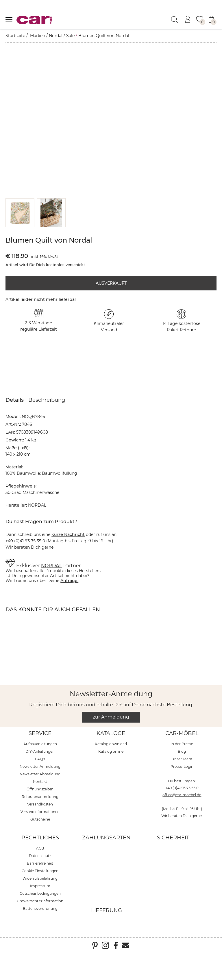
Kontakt (40, 781)
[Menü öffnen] (8, 19)
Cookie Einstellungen (40, 871)
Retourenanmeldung (40, 796)
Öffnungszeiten (40, 789)
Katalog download (111, 744)
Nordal (55, 35)
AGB (40, 848)
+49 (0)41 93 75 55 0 (182, 788)
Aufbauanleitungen (40, 744)
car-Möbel (182, 733)
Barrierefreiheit (40, 863)
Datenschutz (40, 856)
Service (40, 733)
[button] (20, 213)
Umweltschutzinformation (40, 901)
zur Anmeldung (111, 717)
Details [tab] (14, 400)
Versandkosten (40, 804)
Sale (70, 35)
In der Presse (182, 744)
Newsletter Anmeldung (40, 766)
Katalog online (110, 751)
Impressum (40, 886)
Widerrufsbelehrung (40, 878)
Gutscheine (40, 819)
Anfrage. (69, 580)
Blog (182, 751)
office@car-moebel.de (181, 795)
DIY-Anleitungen (40, 751)
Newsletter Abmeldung (40, 774)
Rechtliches (40, 837)
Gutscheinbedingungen (40, 893)
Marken (37, 35)
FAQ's (40, 759)
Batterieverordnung (40, 908)
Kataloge (111, 733)
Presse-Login (182, 766)
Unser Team (181, 759)
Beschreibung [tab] (46, 400)
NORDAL (51, 565)
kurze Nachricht (68, 534)
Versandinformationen (40, 812)
